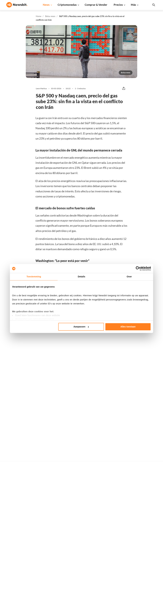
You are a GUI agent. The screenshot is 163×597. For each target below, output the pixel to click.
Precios (118, 4)
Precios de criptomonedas (87, 502)
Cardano (112, 518)
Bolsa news (50, 16)
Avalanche (113, 550)
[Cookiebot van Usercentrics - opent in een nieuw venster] (137, 268)
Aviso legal (147, 551)
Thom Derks (64, 391)
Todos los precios (117, 497)
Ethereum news (48, 502)
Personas (79, 524)
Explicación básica (83, 540)
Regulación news (49, 539)
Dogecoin (113, 523)
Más (133, 4)
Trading (78, 545)
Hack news (46, 550)
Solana (111, 528)
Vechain (112, 544)
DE (12, 533)
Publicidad (147, 497)
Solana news (46, 518)
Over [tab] (129, 276)
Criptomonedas (67, 4)
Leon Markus (41, 88)
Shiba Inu (113, 539)
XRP (110, 512)
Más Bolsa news (140, 335)
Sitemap (65, 594)
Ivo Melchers (65, 466)
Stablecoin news (48, 534)
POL (110, 555)
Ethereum (113, 507)
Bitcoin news (47, 497)
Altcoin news (47, 523)
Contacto (147, 524)
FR (17, 533)
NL (7, 533)
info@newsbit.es (14, 505)
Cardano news (47, 512)
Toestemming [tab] (33, 276)
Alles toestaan (128, 326)
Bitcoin (112, 502)
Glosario (78, 529)
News (46, 4)
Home (38, 16)
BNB (110, 534)
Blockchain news (49, 528)
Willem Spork (18, 395)
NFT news (45, 544)
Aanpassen (81, 326)
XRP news (45, 507)
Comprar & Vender (96, 4)
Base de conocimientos (86, 535)
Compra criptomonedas (86, 497)
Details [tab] (81, 276)
